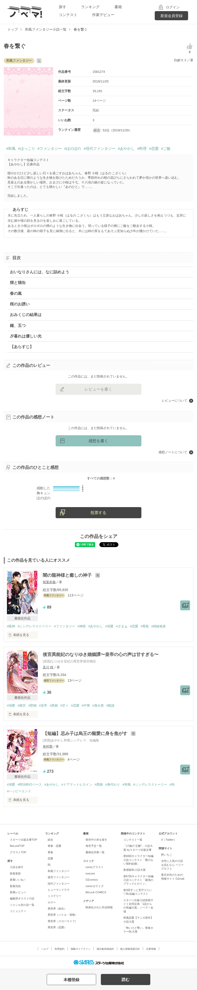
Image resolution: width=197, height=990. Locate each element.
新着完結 (15, 886)
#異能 (54, 705)
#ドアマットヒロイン (77, 784)
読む (126, 979)
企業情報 (151, 949)
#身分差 (98, 705)
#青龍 (145, 626)
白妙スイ (180, 60)
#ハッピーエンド (19, 791)
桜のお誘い (20, 304)
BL (49, 864)
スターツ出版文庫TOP (23, 839)
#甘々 (64, 705)
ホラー (52, 902)
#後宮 (22, 705)
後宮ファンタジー (58, 877)
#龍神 (11, 626)
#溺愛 (109, 626)
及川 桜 (48, 667)
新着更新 (15, 873)
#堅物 (32, 705)
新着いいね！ (18, 879)
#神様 (82, 626)
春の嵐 (16, 293)
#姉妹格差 (158, 626)
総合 (50, 839)
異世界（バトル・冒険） (63, 914)
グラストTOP (18, 852)
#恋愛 (153, 148)
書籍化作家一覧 (95, 852)
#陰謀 (110, 705)
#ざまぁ (121, 626)
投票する (98, 513)
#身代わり (112, 784)
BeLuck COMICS (96, 892)
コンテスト (68, 15)
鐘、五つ (18, 325)
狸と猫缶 (18, 282)
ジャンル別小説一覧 (22, 904)
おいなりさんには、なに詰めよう (39, 272)
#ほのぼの (72, 148)
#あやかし (126, 148)
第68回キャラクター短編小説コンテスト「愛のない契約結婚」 (138, 859)
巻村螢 (47, 746)
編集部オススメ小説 (22, 898)
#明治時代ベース (30, 784)
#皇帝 (43, 705)
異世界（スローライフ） (63, 921)
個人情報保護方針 (130, 949)
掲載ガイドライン (80, 949)
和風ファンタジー (58, 871)
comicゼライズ (95, 886)
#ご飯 (166, 148)
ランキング (90, 7)
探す (62, 7)
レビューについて (174, 400)
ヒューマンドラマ (58, 889)
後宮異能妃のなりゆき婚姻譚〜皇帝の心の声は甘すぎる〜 (100, 654)
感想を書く (98, 441)
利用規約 (60, 949)
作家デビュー (103, 15)
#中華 (86, 705)
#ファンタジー (50, 148)
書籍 (118, 7)
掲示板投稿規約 (105, 949)
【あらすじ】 (22, 347)
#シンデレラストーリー (34, 626)
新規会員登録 (171, 16)
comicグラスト (95, 867)
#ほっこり (26, 148)
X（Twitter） (168, 839)
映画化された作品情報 (99, 907)
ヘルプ (44, 949)
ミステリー (54, 895)
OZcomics (92, 879)
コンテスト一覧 (132, 839)
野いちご (166, 854)
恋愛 (50, 858)
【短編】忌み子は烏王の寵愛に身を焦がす (86, 733)
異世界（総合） (57, 908)
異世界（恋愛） (57, 927)
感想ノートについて (172, 452)
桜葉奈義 (49, 582)
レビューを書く (98, 389)
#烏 (172, 784)
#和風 (11, 148)
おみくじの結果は (26, 315)
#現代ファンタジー (99, 148)
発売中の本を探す (96, 839)
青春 (50, 852)
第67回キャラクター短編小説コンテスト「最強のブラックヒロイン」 (138, 880)
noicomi (90, 873)
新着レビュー (18, 892)
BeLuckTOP (17, 845)
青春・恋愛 (54, 845)
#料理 (142, 148)
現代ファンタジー (58, 883)
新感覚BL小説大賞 (134, 869)
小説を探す (16, 867)
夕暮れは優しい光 (26, 336)
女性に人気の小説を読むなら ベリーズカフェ (172, 864)
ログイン (173, 7)
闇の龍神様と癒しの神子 (68, 575)
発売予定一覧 (94, 845)
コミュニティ (18, 911)
